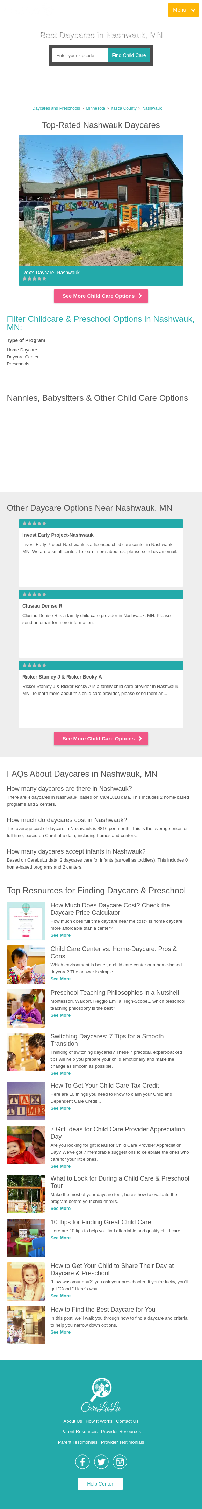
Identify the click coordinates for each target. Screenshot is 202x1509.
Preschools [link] (18, 364)
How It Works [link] (99, 1421)
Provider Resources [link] (121, 1431)
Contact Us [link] (127, 1421)
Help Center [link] (100, 1484)
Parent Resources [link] (79, 1431)
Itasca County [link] (123, 108)
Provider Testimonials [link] (122, 1442)
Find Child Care (129, 55)
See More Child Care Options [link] (103, 296)
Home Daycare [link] (22, 350)
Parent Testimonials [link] (78, 1442)
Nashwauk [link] (152, 108)
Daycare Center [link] (22, 357)
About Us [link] (73, 1421)
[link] (28, 10)
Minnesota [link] (95, 108)
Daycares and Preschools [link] (56, 108)
